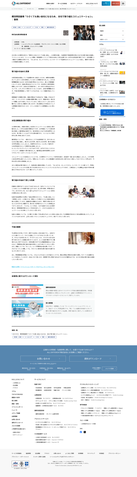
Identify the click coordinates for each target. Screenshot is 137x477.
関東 (42, 27)
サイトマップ (91, 453)
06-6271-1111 (66, 369)
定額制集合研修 (63, 398)
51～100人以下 (27, 27)
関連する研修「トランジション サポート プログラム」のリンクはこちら (33, 267)
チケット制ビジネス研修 (63, 401)
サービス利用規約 (16, 453)
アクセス (15, 388)
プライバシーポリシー (114, 453)
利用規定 (101, 453)
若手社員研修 (57, 388)
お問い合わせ (115, 3)
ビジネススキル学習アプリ (110, 395)
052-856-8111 (49, 369)
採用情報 (80, 453)
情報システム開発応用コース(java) (111, 410)
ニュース (14, 410)
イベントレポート (17, 407)
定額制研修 (43, 398)
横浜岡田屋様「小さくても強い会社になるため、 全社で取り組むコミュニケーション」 (44, 334)
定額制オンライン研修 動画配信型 (96, 390)
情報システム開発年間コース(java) (113, 408)
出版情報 (14, 416)
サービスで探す (66, 390)
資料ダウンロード (106, 3)
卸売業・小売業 (16, 27)
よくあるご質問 (69, 453)
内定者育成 (39, 388)
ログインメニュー (18, 435)
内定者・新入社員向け (96, 397)
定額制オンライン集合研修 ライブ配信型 (97, 392)
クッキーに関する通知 (39, 456)
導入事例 (14, 400)
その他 (36, 27)
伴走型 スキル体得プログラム (50, 403)
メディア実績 (16, 413)
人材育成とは (16, 383)
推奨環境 (28, 453)
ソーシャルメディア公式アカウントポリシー (62, 456)
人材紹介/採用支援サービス (48, 437)
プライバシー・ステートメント (20, 456)
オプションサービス (41, 401)
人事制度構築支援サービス (47, 442)
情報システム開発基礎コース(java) (90, 410)
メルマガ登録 (109, 368)
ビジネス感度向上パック (88, 395)
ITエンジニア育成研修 (91, 408)
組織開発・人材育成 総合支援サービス (50, 405)
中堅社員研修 (67, 388)
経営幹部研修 (47, 390)
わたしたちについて (18, 379)
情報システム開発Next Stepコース (111, 413)
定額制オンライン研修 (98, 388)
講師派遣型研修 (50, 27)
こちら (52, 363)
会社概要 (15, 385)
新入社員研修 (47, 388)
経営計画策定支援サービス (49, 440)
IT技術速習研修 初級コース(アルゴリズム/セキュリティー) (97, 415)
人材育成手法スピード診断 (88, 424)
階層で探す (57, 390)
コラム (14, 391)
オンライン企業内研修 (53, 414)
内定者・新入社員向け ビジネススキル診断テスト (57, 424)
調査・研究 (15, 404)
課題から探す (16, 397)
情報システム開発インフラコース (90, 413)
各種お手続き (16, 432)
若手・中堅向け (92, 400)
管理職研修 (39, 390)
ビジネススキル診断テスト (48, 422)
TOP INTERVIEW (17, 394)
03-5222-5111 (31, 369)
